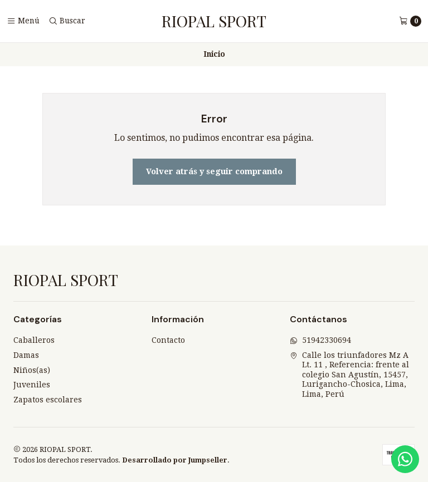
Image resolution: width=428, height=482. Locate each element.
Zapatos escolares (47, 399)
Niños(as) (31, 370)
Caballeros (34, 340)
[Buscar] (66, 21)
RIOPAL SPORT (214, 21)
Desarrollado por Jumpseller (174, 460)
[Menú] (23, 21)
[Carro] (410, 21)
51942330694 (320, 340)
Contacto (168, 340)
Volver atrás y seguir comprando (214, 171)
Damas (26, 355)
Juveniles (31, 384)
